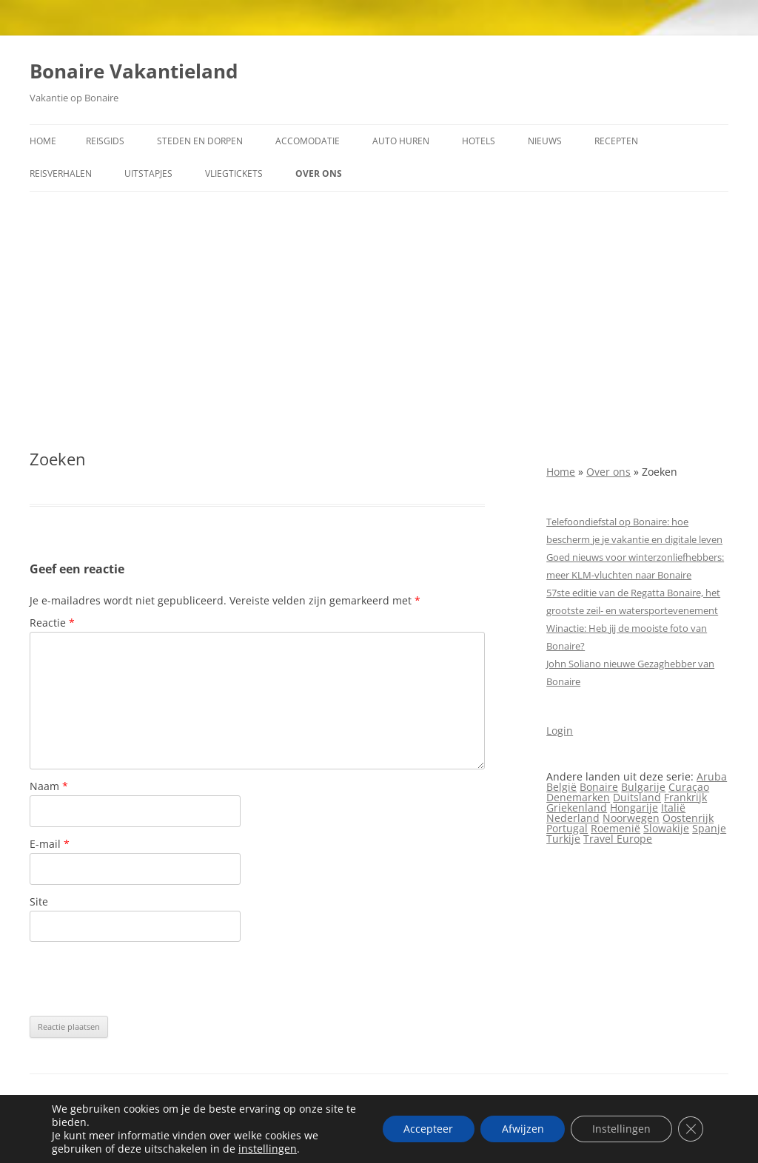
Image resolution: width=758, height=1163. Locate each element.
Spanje (709, 828)
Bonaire (599, 787)
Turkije (563, 839)
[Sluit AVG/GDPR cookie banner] (690, 1129)
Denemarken (578, 797)
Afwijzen (518, 1129)
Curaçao (688, 787)
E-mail (50, 844)
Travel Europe (617, 839)
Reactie (52, 623)
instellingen (267, 1149)
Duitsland (637, 797)
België (561, 787)
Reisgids (105, 141)
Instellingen (619, 1129)
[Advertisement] (379, 320)
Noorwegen (631, 818)
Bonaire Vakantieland (134, 71)
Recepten (616, 141)
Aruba (712, 776)
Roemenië (615, 828)
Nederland (573, 818)
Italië (673, 807)
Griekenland (576, 807)
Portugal (567, 828)
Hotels (478, 141)
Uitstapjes (148, 173)
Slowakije (666, 828)
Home (43, 141)
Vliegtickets (234, 173)
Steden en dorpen (200, 141)
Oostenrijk (688, 818)
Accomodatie (307, 141)
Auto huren (400, 141)
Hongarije (634, 807)
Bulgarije (643, 787)
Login (559, 731)
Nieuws (545, 141)
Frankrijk (685, 797)
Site (39, 901)
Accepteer (422, 1129)
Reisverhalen (61, 173)
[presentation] (142, 979)
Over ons (318, 173)
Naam (49, 786)
